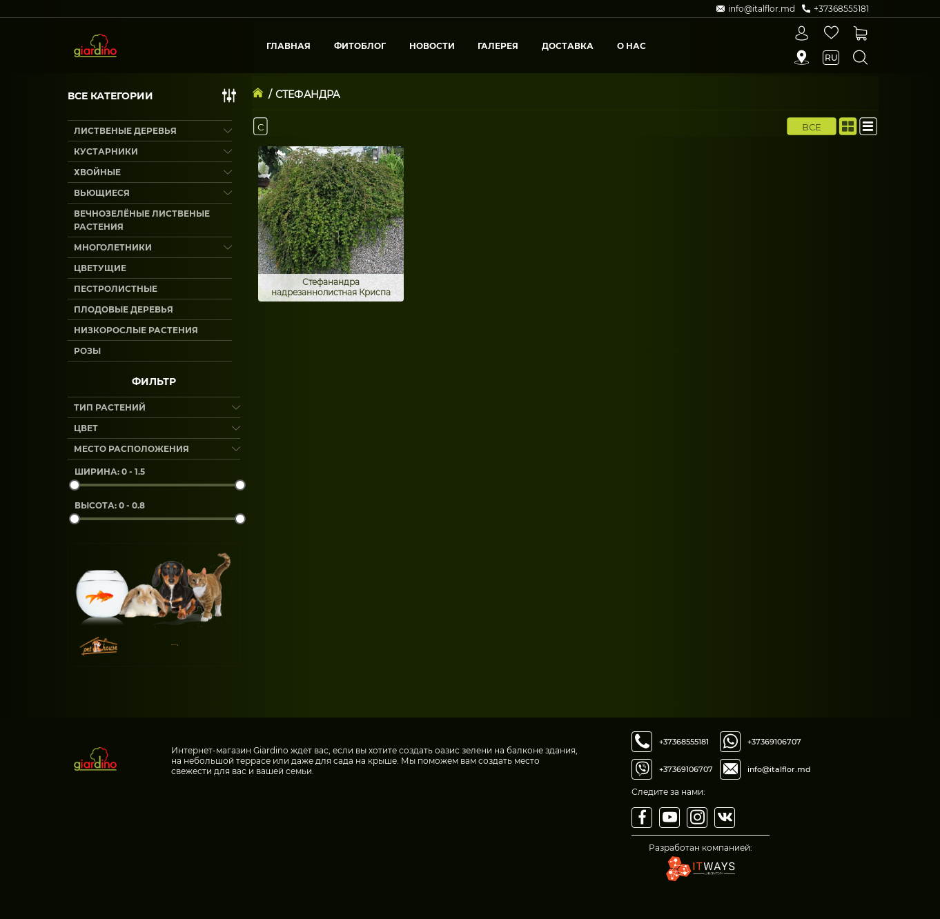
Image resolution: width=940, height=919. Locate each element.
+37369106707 (686, 769)
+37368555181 (684, 742)
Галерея (498, 46)
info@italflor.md (779, 769)
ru (831, 57)
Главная (288, 46)
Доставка (568, 46)
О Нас (631, 46)
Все (812, 126)
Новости (432, 46)
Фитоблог (360, 46)
